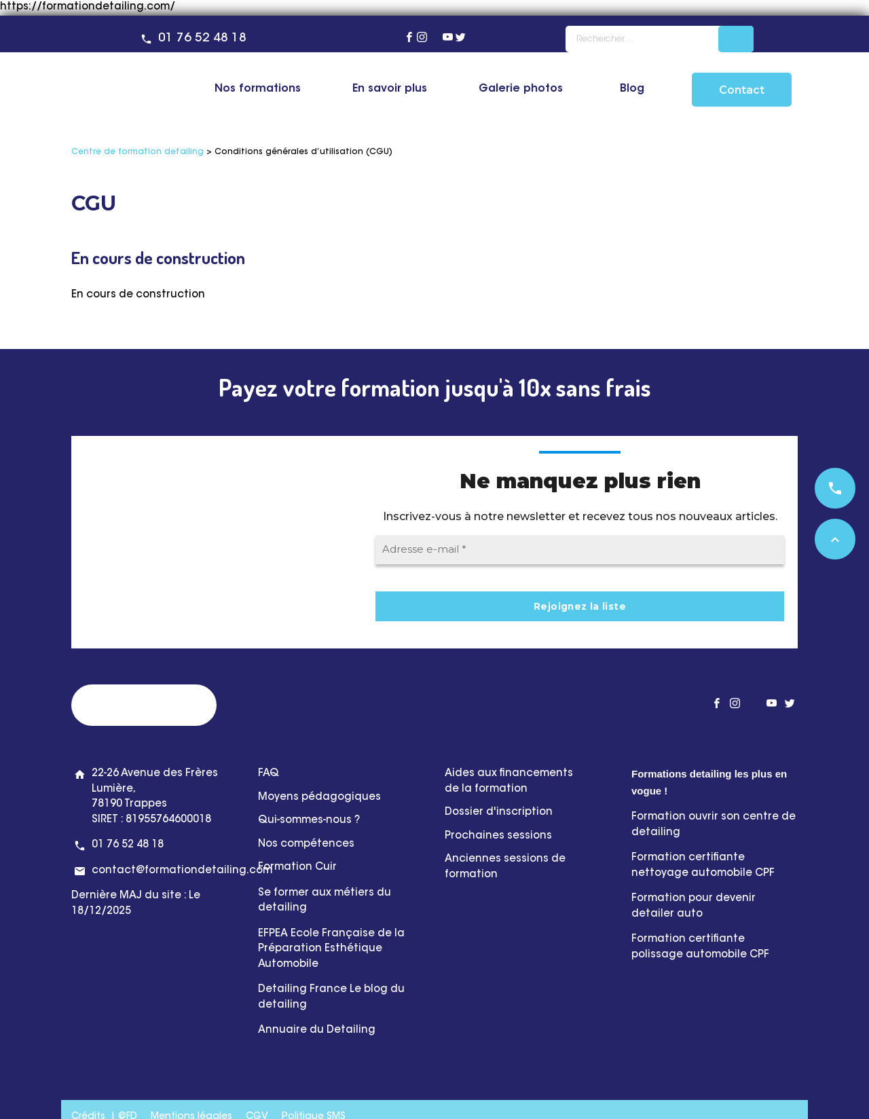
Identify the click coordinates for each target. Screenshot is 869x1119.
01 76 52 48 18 (202, 39)
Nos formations (258, 89)
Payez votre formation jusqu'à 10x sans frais (435, 387)
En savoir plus (389, 89)
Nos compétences (306, 844)
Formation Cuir (298, 867)
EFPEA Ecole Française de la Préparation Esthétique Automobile (331, 949)
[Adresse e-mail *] (579, 549)
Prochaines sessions (498, 836)
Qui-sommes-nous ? (309, 820)
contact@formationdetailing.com (182, 871)
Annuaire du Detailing (316, 1030)
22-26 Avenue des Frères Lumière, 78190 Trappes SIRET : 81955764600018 (155, 797)
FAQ (268, 774)
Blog (632, 89)
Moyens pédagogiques (319, 797)
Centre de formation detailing (137, 152)
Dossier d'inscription (499, 812)
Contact (741, 90)
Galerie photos (521, 89)
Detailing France (302, 990)
